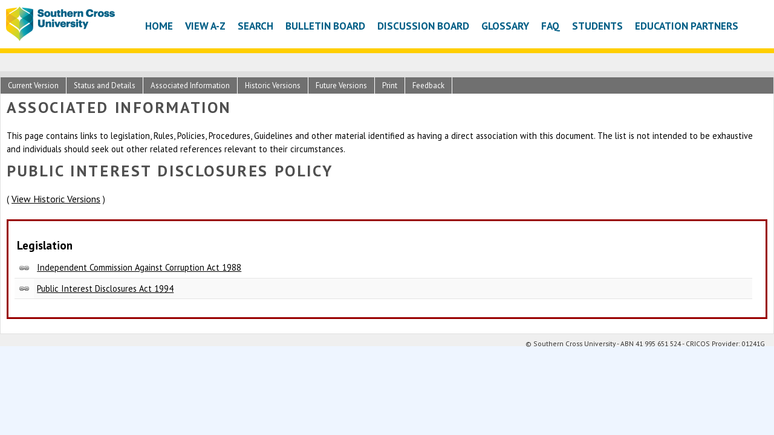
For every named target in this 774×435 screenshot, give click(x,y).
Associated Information (190, 85)
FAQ (550, 26)
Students (597, 26)
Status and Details (104, 85)
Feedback (428, 85)
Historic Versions (273, 85)
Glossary (505, 26)
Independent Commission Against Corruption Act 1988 (139, 267)
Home (159, 26)
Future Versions (341, 85)
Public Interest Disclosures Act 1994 (105, 288)
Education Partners (686, 26)
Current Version (33, 85)
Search (255, 26)
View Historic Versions (55, 199)
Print (389, 85)
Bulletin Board (325, 26)
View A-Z (205, 26)
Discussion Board (423, 26)
